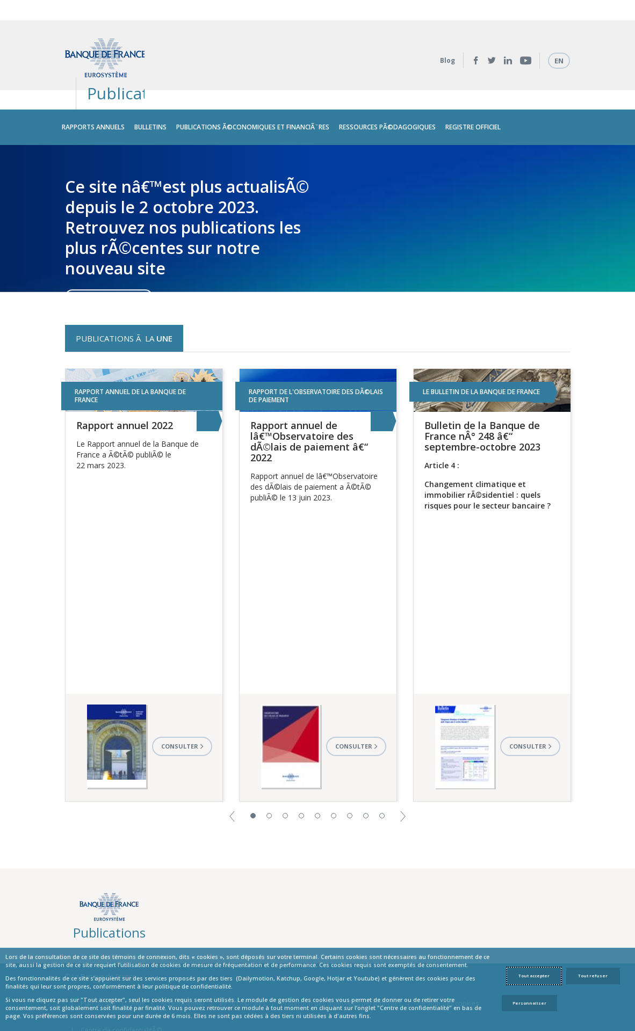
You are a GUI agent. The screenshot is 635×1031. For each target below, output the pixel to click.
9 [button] (382, 776)
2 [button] (269, 776)
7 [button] (349, 776)
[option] (317, 178)
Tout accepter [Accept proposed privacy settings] (534, 975)
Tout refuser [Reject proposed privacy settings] (593, 975)
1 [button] (253, 776)
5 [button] (317, 776)
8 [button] (366, 776)
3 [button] (285, 776)
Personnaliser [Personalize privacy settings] (529, 1003)
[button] (232, 776)
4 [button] (301, 776)
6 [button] (333, 776)
